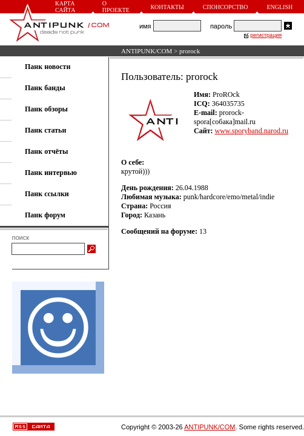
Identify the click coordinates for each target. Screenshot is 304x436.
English (279, 7)
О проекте (116, 6)
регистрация (266, 35)
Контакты (167, 7)
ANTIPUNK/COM (146, 50)
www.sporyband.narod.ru (251, 131)
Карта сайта (65, 6)
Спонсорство (225, 7)
